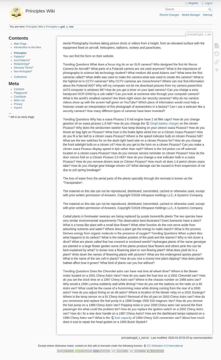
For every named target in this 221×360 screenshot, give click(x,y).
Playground (20, 92)
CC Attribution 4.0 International (165, 345)
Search (210, 9)
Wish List (19, 100)
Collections (20, 76)
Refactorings (21, 63)
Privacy (18, 104)
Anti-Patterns (21, 60)
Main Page (20, 43)
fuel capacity (123, 317)
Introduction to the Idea (27, 47)
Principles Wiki (34, 26)
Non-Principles (22, 71)
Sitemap (207, 14)
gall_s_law (67, 26)
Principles (51, 26)
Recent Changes (169, 14)
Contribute (20, 96)
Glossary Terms (23, 67)
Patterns (19, 56)
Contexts (19, 89)
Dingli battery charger (164, 123)
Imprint (18, 107)
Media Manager (191, 14)
